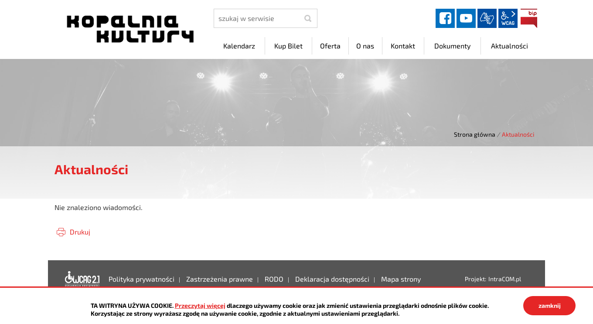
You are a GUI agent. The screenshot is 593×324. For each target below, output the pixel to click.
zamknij (549, 305)
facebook (445, 18)
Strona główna (474, 134)
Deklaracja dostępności (82, 279)
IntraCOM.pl (504, 279)
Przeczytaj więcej (200, 305)
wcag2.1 (508, 18)
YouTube (466, 18)
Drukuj (80, 231)
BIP (528, 18)
